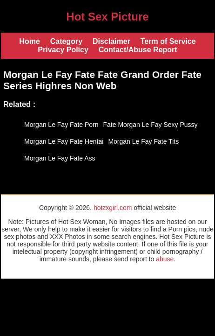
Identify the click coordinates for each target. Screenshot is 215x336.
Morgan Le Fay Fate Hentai (63, 141)
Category (66, 41)
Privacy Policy (63, 50)
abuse (165, 259)
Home (29, 41)
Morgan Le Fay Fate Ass (59, 158)
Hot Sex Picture (107, 16)
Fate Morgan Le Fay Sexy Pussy (150, 124)
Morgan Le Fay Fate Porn (61, 124)
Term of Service (168, 41)
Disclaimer (111, 41)
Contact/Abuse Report (138, 50)
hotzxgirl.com (113, 207)
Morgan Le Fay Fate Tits (143, 141)
